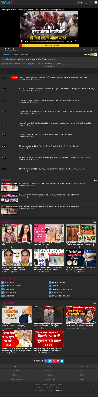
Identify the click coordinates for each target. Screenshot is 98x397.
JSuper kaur (7, 247)
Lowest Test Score (10, 292)
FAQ (81, 371)
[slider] (47, 41)
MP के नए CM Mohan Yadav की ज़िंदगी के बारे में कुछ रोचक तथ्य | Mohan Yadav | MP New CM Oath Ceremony (55, 157)
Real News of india (26, 113)
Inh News (8, 49)
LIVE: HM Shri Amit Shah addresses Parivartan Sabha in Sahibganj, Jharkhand (15, 326)
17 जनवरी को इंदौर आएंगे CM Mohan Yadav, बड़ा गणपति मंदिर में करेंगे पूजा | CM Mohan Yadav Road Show (53, 169)
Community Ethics (49, 379)
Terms (38, 385)
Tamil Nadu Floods (58, 282)
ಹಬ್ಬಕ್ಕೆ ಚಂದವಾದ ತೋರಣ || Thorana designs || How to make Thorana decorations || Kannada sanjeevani (81, 245)
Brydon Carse (57, 292)
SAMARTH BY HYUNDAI (61, 296)
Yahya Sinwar (9, 282)
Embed (15, 55)
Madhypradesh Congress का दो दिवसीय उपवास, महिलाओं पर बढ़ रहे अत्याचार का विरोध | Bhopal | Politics (52, 183)
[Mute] (72, 41)
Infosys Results (9, 289)
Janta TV (6, 353)
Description (6, 55)
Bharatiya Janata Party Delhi (11, 328)
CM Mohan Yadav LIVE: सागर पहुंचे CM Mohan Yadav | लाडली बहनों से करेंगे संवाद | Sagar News (50, 146)
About (16, 366)
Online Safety (49, 375)
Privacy (44, 385)
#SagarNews (31, 63)
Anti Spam (81, 375)
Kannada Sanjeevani (72, 247)
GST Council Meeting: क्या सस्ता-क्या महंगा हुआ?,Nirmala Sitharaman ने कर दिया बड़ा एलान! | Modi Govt (80, 326)
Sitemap (81, 379)
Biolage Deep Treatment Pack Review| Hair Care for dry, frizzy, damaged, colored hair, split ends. (48, 269)
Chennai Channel (25, 79)
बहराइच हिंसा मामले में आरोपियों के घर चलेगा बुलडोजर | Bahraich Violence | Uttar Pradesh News (49, 206)
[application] (49, 27)
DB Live (38, 328)
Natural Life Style (72, 271)
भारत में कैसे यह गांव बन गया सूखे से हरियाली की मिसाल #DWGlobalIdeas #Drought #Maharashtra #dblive (47, 326)
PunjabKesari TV (25, 159)
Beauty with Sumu (40, 247)
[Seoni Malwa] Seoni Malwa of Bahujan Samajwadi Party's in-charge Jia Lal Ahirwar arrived (50, 100)
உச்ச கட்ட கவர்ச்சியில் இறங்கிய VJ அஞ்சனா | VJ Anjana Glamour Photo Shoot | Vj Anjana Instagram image (57, 89)
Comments (24, 55)
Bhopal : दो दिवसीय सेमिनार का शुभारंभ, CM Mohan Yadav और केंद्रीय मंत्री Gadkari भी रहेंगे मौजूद (49, 195)
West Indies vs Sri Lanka (12, 286)
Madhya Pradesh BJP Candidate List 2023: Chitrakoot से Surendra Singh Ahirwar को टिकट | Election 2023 (55, 123)
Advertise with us (16, 379)
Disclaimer (16, 375)
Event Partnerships (81, 366)
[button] (49, 27)
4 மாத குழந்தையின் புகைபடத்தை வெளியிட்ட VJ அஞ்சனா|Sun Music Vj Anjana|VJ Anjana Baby (53, 77)
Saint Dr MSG (9, 296)
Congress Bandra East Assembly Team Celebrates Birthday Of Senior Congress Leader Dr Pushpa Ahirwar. (56, 111)
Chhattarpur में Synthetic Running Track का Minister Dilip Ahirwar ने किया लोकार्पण (46, 134)
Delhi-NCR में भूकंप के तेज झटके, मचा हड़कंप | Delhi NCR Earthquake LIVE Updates (48, 349)
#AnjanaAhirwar (19, 63)
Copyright (52, 385)
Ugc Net (55, 286)
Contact (48, 366)
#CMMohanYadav (7, 63)
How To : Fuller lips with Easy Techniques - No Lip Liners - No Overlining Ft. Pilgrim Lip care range (15, 269)
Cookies (59, 385)
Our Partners (16, 371)
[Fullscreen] (76, 41)
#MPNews (57, 63)
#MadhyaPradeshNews (44, 63)
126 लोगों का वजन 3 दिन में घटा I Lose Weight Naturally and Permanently (80, 268)
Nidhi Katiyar (7, 271)
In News (48, 371)
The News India (25, 102)
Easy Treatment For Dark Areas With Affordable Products (47, 244)
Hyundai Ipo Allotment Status (62, 289)
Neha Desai (39, 271)
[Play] (22, 41)
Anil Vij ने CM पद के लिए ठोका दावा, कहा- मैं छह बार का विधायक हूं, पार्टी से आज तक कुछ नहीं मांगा (16, 349)
